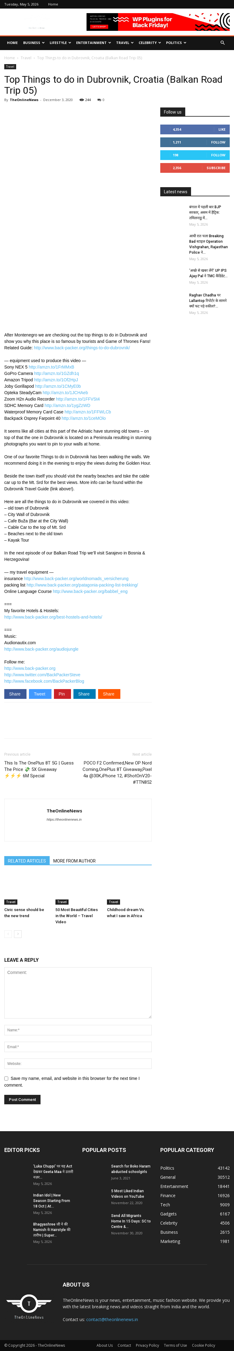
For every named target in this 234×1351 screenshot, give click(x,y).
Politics (176, 42)
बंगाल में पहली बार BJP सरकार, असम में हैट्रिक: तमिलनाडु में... (205, 212)
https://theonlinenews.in (64, 819)
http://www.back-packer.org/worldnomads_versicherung (76, 578)
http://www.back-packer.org (29, 668)
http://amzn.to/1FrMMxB (51, 367)
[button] (222, 43)
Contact (124, 1345)
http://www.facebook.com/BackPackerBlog (44, 681)
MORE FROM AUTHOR (74, 861)
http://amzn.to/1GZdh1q (56, 373)
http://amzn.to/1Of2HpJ (56, 379)
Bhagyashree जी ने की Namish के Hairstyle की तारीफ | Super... (51, 1229)
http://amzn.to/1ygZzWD (67, 405)
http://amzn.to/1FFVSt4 (78, 399)
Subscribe (216, 167)
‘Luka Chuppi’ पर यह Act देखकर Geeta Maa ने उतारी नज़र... (53, 1171)
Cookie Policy (203, 1345)
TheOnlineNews (24, 99)
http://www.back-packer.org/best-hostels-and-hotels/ (53, 617)
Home (53, 4)
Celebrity (150, 42)
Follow (218, 142)
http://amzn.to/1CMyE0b (58, 386)
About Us (105, 1345)
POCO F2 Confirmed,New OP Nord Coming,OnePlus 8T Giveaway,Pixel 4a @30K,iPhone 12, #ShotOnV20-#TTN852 (117, 772)
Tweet (40, 694)
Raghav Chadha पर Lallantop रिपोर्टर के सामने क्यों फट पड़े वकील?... (208, 300)
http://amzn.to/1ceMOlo (84, 418)
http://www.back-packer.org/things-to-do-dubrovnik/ (82, 347)
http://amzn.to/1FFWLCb (88, 411)
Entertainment (93, 42)
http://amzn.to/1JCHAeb (65, 392)
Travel (125, 42)
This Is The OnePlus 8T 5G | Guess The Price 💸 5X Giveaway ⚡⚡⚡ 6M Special (39, 769)
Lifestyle (60, 42)
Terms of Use (175, 1345)
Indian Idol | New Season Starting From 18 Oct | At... (51, 1200)
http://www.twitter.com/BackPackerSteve (42, 674)
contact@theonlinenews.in (112, 1319)
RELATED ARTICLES (27, 861)
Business (34, 42)
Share (15, 694)
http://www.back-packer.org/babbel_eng (90, 591)
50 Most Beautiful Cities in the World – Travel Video (76, 915)
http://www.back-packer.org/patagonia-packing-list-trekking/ (82, 585)
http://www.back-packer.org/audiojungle (41, 649)
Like (221, 129)
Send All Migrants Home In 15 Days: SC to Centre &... (131, 1221)
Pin (62, 694)
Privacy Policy (147, 1345)
